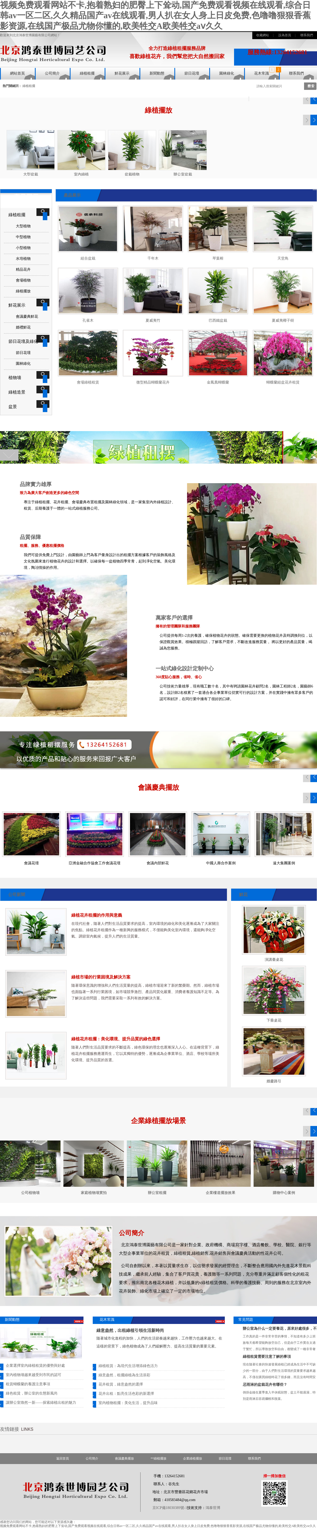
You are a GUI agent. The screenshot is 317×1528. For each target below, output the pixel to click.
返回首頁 (62, 1458)
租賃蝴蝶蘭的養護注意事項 (28, 1384)
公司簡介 (52, 73)
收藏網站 (262, 35)
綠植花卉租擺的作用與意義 (96, 915)
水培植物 (23, 259)
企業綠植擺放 (192, 1458)
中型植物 (23, 237)
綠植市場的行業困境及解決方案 (100, 977)
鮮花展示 (122, 73)
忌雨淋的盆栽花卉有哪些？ (265, 1385)
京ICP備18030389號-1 (169, 1508)
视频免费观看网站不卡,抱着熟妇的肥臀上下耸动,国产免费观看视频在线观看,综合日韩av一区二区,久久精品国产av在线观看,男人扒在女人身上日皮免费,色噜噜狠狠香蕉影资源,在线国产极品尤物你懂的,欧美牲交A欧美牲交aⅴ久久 (155, 15)
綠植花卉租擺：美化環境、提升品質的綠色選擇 (115, 1039)
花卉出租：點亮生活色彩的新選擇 (126, 1394)
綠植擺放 (23, 291)
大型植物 (23, 226)
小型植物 (23, 248)
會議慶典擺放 (124, 1458)
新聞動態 (157, 73)
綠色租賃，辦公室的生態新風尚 (32, 1393)
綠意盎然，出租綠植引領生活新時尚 (130, 1330)
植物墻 (14, 377)
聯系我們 (306, 35)
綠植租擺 (87, 73)
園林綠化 (226, 73)
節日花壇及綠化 (23, 341)
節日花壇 (191, 73)
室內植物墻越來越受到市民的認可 (33, 1375)
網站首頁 (17, 73)
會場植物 (23, 280)
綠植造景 (16, 392)
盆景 (12, 406)
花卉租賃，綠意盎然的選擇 (121, 1384)
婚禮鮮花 (23, 327)
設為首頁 (284, 35)
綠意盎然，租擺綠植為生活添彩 (124, 1375)
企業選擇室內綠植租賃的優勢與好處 (35, 1366)
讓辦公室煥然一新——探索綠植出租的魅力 (41, 1403)
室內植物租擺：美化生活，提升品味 (128, 1403)
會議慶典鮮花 (27, 316)
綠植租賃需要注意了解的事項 (267, 1357)
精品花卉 (23, 269)
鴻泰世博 (213, 1508)
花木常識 (261, 73)
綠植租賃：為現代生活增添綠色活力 (128, 1366)
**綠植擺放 (158, 1458)
